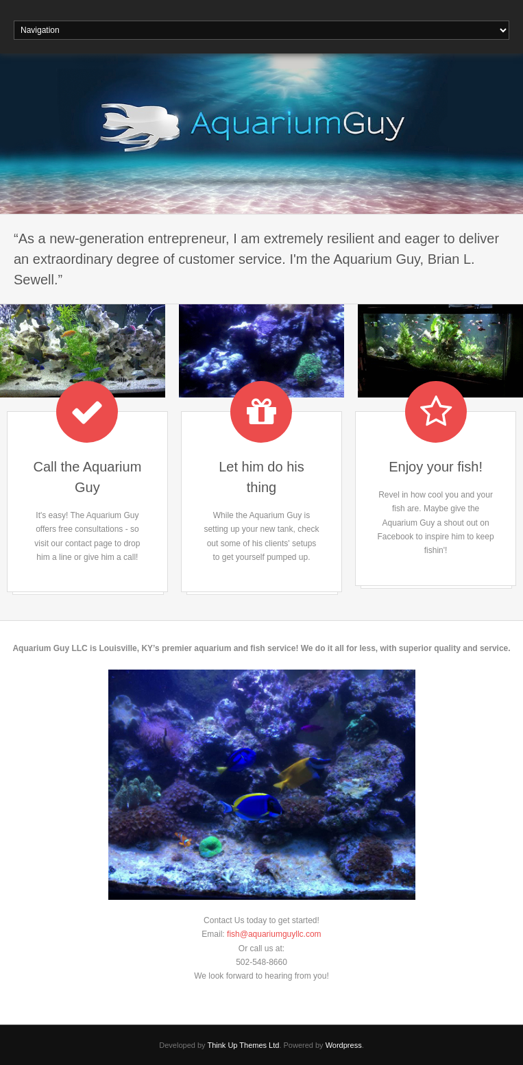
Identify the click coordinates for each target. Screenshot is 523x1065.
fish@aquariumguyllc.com (274, 934)
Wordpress (344, 1045)
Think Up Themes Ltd (243, 1045)
